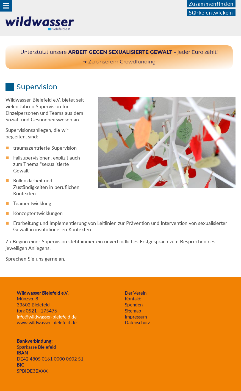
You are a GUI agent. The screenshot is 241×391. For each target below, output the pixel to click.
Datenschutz (137, 322)
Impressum (136, 317)
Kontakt (133, 298)
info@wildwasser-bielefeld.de (47, 317)
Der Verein (135, 293)
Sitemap (133, 311)
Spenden (134, 304)
